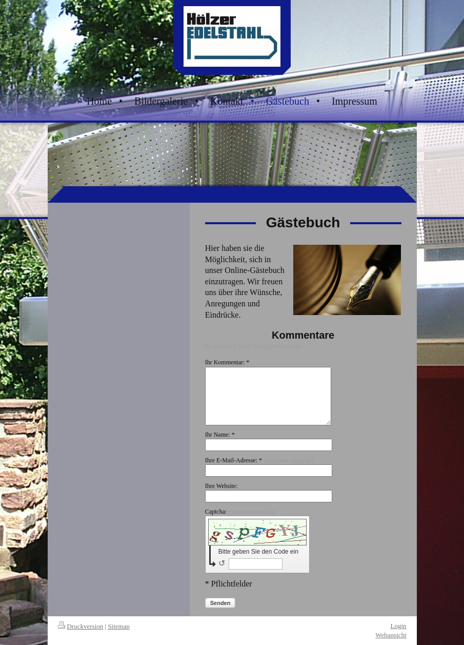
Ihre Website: (221, 486)
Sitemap (119, 626)
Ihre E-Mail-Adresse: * (259, 460)
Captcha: (240, 511)
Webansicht (390, 635)
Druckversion (81, 626)
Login (398, 626)
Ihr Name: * (220, 434)
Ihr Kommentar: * (227, 362)
